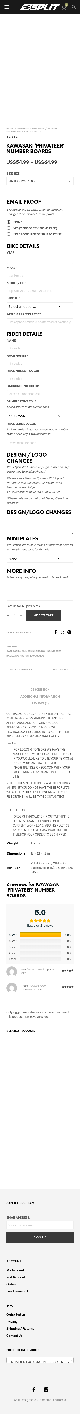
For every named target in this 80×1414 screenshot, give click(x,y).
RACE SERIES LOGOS (21, 424)
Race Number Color (23, 371)
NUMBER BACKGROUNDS (30, 128)
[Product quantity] (14, 615)
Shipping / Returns (20, 1328)
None (17, 222)
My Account (15, 1270)
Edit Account (15, 1277)
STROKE (13, 298)
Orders (11, 1284)
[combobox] (40, 1360)
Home (9, 128)
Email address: (18, 1217)
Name (11, 340)
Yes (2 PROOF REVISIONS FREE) (35, 228)
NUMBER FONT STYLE (21, 401)
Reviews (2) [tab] (40, 703)
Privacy (11, 1322)
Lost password (17, 1291)
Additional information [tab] (40, 696)
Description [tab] (40, 689)
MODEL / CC (16, 283)
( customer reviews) (40, 136)
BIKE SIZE (13, 173)
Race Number (17, 356)
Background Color (23, 386)
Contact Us (14, 1335)
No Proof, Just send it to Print (37, 234)
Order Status (15, 1314)
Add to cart (43, 615)
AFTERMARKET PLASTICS (24, 314)
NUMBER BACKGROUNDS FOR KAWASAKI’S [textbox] (40, 1362)
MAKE (12, 268)
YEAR (11, 252)
